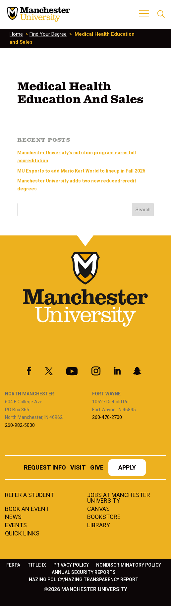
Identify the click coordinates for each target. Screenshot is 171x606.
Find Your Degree (48, 34)
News (13, 517)
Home (16, 34)
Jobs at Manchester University (118, 498)
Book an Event (27, 509)
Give (96, 468)
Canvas (98, 509)
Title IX (37, 565)
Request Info (45, 468)
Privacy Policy (71, 565)
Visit (78, 468)
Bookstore (104, 517)
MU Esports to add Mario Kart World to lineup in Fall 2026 (81, 171)
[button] (145, 10)
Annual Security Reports (84, 572)
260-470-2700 (107, 417)
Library (98, 526)
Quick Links (22, 534)
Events (16, 526)
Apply (127, 468)
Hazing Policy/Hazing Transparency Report (84, 579)
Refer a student (29, 495)
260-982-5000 (20, 425)
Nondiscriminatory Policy (128, 565)
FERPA (13, 565)
